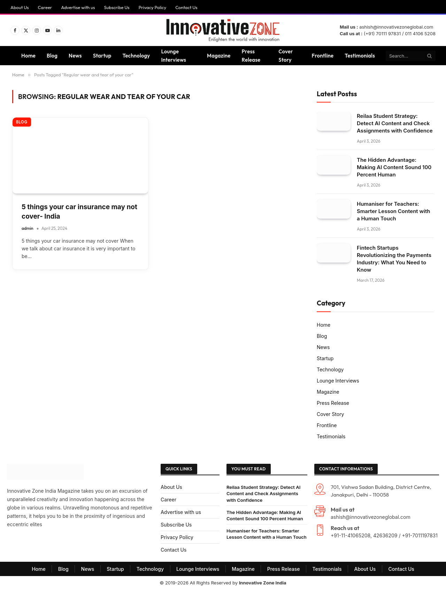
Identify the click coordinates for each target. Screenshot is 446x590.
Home (28, 55)
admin (27, 228)
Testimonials (360, 55)
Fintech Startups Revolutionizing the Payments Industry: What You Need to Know (394, 258)
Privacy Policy (152, 7)
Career (45, 7)
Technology (136, 55)
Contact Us (186, 7)
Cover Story (285, 55)
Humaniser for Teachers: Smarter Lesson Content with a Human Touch (393, 211)
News (75, 55)
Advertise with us (78, 7)
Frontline (323, 55)
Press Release (251, 55)
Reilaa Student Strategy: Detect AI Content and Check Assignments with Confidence (395, 123)
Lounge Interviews (173, 55)
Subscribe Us (116, 7)
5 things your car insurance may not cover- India (79, 211)
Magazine (219, 55)
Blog (52, 55)
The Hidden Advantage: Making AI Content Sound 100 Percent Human (394, 167)
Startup (102, 55)
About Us (19, 7)
